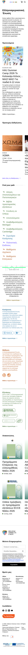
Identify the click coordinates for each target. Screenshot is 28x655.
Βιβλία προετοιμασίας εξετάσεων (9, 204)
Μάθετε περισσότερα (13, 300)
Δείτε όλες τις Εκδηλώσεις (10, 178)
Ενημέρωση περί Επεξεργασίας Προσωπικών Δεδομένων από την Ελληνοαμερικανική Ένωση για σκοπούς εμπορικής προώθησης (13, 560)
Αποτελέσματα (12, 218)
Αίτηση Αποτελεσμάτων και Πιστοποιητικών (11, 195)
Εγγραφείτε (14, 564)
